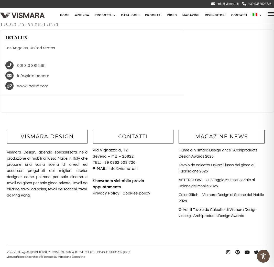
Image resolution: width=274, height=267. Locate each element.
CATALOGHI (130, 15)
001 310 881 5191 (31, 65)
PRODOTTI (103, 15)
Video (172, 15)
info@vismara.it (225, 4)
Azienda (82, 15)
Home (65, 15)
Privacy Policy (106, 193)
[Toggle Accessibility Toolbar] (263, 256)
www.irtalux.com (33, 86)
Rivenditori (215, 15)
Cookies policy (136, 193)
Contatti (239, 15)
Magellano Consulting (71, 256)
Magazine (191, 15)
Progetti (153, 15)
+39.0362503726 (256, 4)
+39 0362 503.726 (119, 163)
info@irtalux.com (33, 76)
